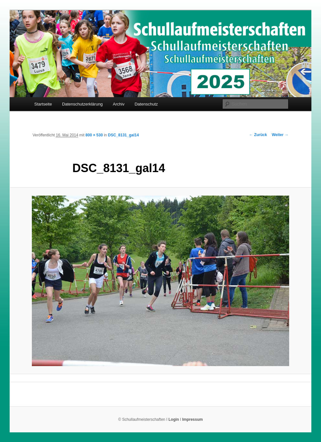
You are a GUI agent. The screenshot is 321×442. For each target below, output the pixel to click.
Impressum (192, 419)
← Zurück (258, 135)
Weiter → (280, 135)
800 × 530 (94, 135)
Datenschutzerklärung (82, 104)
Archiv (118, 104)
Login (174, 419)
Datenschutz (146, 104)
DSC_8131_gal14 (123, 135)
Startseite (43, 104)
